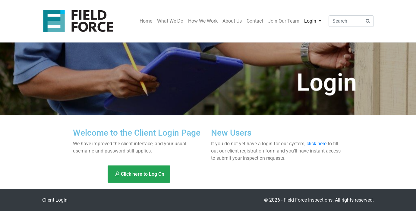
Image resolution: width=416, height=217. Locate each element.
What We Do (170, 21)
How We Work (203, 21)
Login (312, 21)
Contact (255, 21)
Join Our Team (283, 21)
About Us (232, 21)
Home (146, 21)
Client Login (55, 200)
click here (316, 143)
